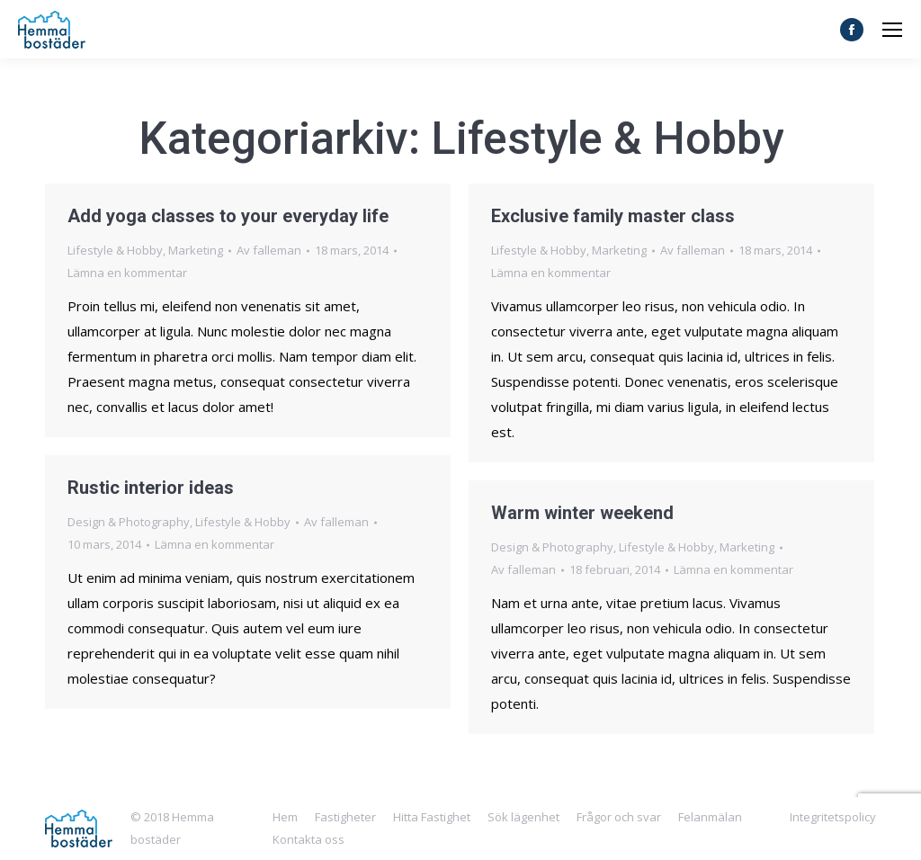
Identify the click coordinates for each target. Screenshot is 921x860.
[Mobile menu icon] (892, 29)
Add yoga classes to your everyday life (228, 216)
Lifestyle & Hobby (115, 250)
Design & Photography (128, 522)
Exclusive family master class (613, 216)
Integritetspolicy (833, 817)
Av (269, 250)
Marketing (195, 250)
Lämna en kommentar (127, 272)
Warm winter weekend (582, 513)
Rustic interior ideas (150, 487)
